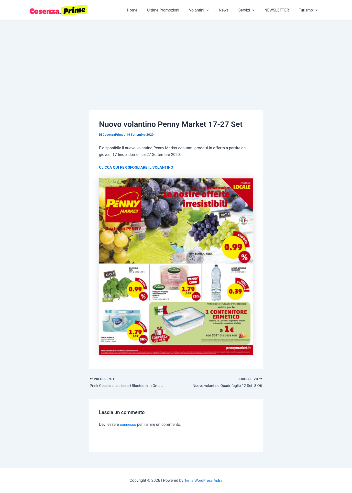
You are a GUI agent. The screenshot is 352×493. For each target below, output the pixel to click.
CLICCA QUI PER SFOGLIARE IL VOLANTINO (138, 167)
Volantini (208, 10)
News (230, 10)
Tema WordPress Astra (203, 480)
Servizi (251, 10)
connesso (128, 425)
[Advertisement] (176, 57)
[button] (215, 10)
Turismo (309, 10)
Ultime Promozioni (174, 10)
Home (145, 10)
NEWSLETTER (279, 10)
